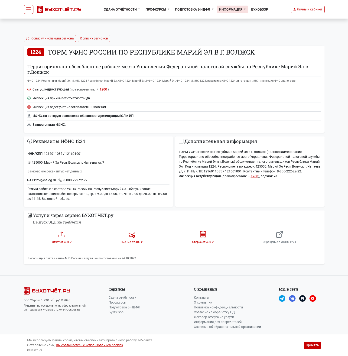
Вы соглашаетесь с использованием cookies (89, 345)
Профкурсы (118, 302)
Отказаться (34, 350)
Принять (312, 345)
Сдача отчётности (122, 297)
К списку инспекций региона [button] (50, 38)
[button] (308, 9)
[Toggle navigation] (28, 9)
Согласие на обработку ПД (214, 312)
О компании (203, 302)
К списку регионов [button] (94, 38)
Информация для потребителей (218, 322)
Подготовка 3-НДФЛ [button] (193, 9)
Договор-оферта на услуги (214, 317)
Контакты (201, 297)
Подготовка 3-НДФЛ (124, 307)
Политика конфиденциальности (218, 307)
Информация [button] (231, 9)
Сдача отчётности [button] (120, 9)
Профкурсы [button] (156, 9)
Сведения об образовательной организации (227, 327)
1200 (104, 89)
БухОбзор (259, 9)
